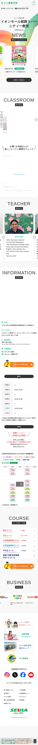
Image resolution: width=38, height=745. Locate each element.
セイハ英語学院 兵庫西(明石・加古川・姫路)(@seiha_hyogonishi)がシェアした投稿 (19, 192)
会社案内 (6, 712)
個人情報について (9, 709)
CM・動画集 (22, 709)
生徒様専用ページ (24, 712)
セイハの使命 (7, 716)
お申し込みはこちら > (19, 449)
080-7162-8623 (7, 343)
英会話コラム (7, 722)
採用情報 (21, 719)
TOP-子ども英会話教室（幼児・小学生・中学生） (19, 702)
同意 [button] (34, 741)
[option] (19, 60)
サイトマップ (22, 716)
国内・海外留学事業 (9, 719)
